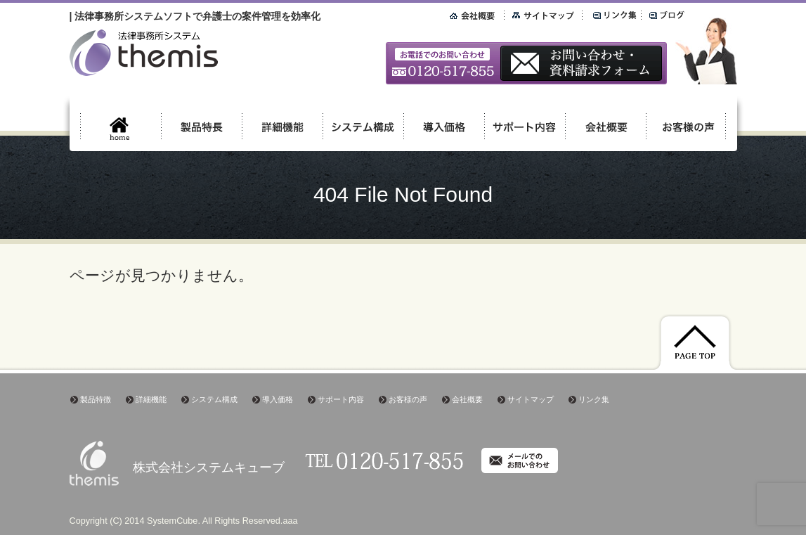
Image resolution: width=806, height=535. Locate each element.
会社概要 (467, 399)
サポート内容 (341, 399)
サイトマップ (530, 399)
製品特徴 (95, 399)
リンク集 (593, 399)
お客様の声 (408, 399)
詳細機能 (151, 399)
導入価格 (277, 399)
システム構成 (214, 399)
